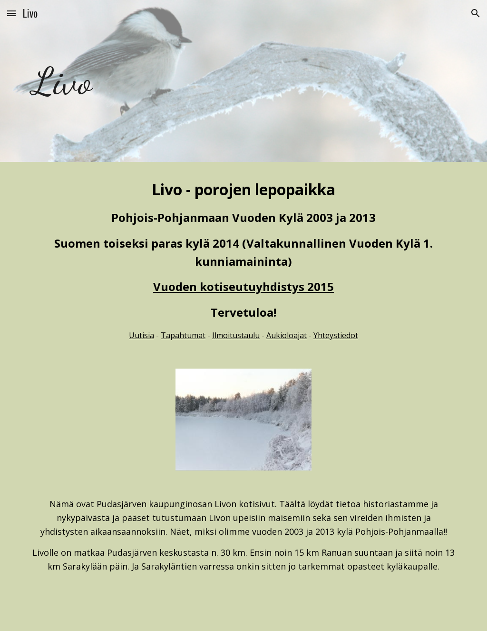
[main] (78, 81)
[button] (11, 13)
